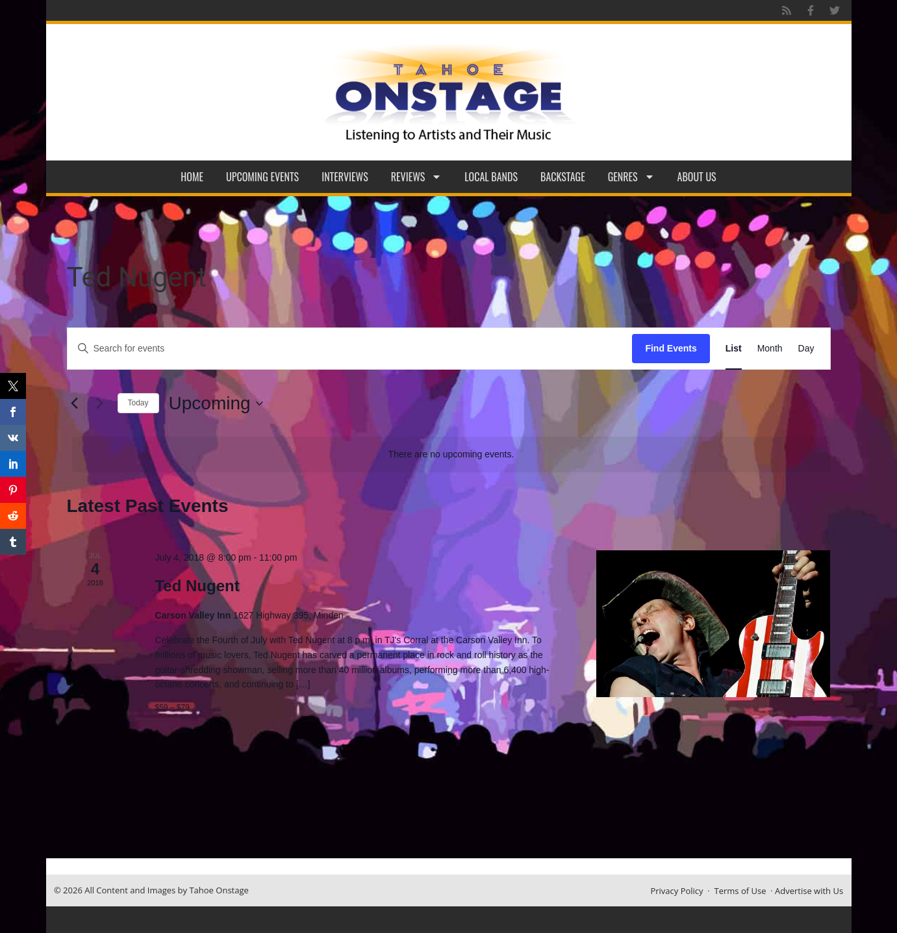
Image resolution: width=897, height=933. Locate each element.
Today (138, 402)
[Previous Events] (74, 403)
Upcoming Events (262, 177)
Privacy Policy (676, 891)
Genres (631, 176)
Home (192, 177)
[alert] (451, 454)
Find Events (670, 348)
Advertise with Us (809, 891)
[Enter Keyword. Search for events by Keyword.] (350, 348)
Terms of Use (740, 891)
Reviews (416, 176)
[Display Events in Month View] (770, 348)
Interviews (345, 177)
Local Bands (491, 177)
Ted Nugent (197, 585)
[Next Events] (100, 403)
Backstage (562, 177)
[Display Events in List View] (734, 348)
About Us (696, 177)
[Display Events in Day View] (806, 348)
